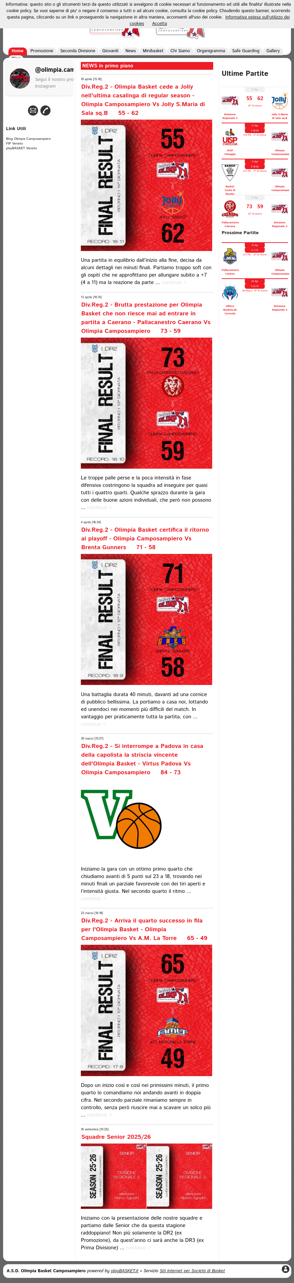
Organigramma (211, 51)
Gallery (273, 51)
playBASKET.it (124, 1271)
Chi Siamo (180, 51)
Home (18, 51)
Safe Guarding (245, 51)
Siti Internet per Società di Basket (192, 1271)
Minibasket (153, 51)
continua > (174, 282)
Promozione (42, 51)
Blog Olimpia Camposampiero (28, 138)
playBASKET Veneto (21, 148)
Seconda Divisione (77, 51)
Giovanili (110, 51)
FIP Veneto (14, 143)
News (131, 51)
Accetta (159, 24)
